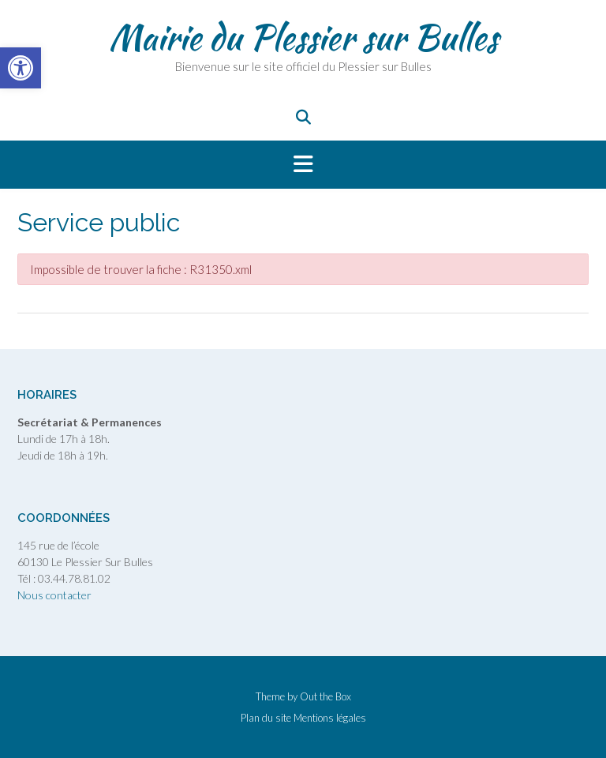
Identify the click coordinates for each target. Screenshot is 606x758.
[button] (303, 165)
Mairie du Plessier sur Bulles (303, 37)
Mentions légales (330, 718)
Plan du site (266, 718)
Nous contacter (54, 595)
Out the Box (325, 696)
